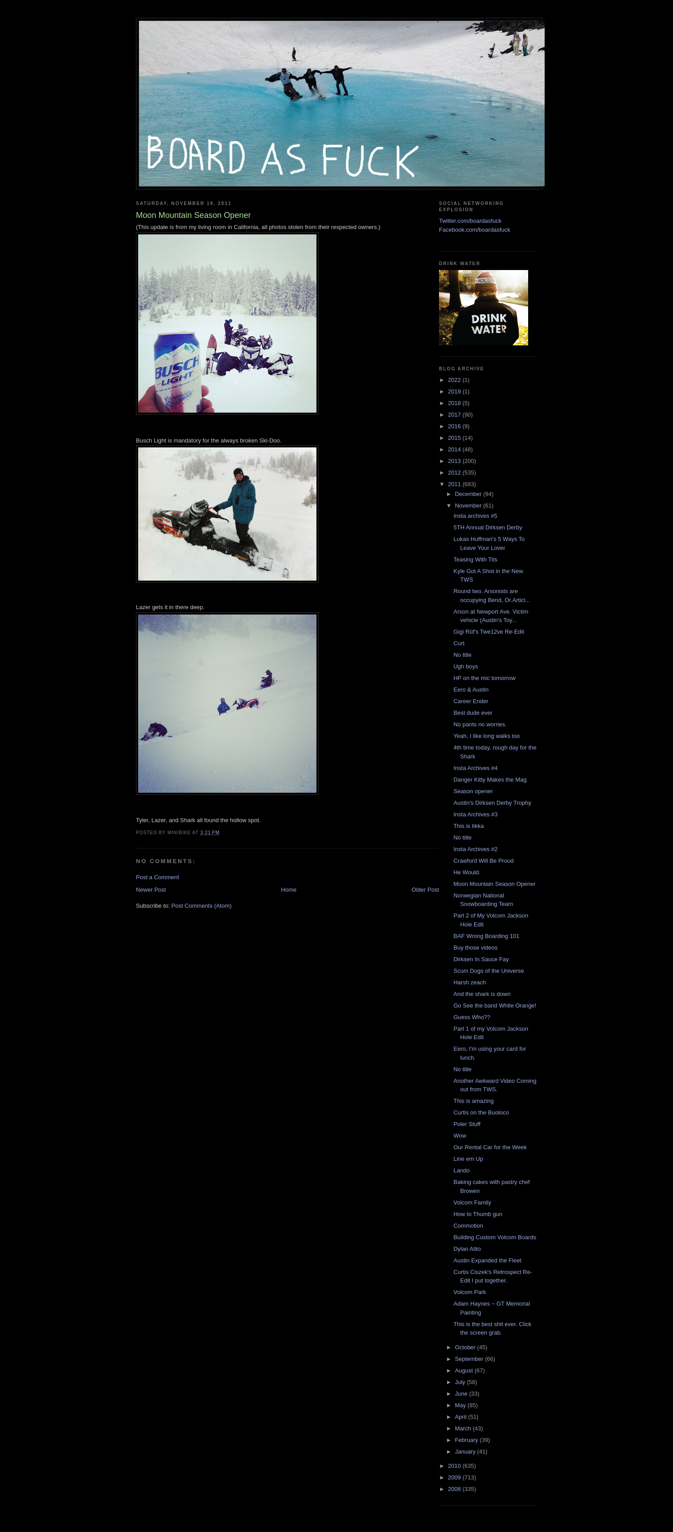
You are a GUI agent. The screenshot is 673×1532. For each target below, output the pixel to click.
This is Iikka (468, 826)
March (464, 1428)
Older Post (425, 889)
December (469, 494)
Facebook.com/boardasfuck (474, 229)
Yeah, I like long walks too (486, 736)
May (461, 1405)
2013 (455, 461)
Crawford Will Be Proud (483, 860)
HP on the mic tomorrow (484, 678)
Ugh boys (465, 666)
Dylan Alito (466, 1248)
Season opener (472, 791)
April (461, 1416)
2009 (455, 1477)
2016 (455, 426)
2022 (455, 380)
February (467, 1440)
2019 (455, 391)
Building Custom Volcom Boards (494, 1237)
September (470, 1359)
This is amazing (473, 1101)
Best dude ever (472, 712)
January (466, 1451)
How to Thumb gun (477, 1214)
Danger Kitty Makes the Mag (489, 779)
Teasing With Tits (475, 559)
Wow (459, 1135)
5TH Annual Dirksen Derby (487, 527)
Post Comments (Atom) (202, 905)
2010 (455, 1465)
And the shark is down (481, 994)
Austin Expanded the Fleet (487, 1260)
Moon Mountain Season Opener (494, 884)
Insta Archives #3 (475, 814)
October (466, 1347)
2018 (455, 403)
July (461, 1382)
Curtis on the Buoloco (481, 1112)
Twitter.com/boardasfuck (470, 220)
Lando (461, 1170)
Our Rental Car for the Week (490, 1147)
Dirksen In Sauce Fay (481, 959)
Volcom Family (472, 1202)
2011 (455, 484)
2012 (455, 472)
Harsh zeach (469, 982)
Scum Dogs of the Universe (488, 970)
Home (289, 889)
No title (462, 654)
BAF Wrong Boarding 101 (486, 936)
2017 (455, 414)
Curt (458, 643)
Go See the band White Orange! (494, 1005)
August (465, 1370)
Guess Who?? (471, 1017)
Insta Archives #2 (475, 849)
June (462, 1393)
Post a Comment (157, 877)
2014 (455, 449)
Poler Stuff (466, 1124)
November (469, 505)
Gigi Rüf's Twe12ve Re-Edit (488, 631)
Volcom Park (469, 1292)
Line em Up (468, 1158)
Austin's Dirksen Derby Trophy (492, 802)
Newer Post (151, 889)
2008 (455, 1489)
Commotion (468, 1225)
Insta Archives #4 (475, 768)
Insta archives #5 (475, 515)
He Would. (466, 872)
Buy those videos (475, 947)
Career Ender (470, 701)
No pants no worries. (479, 724)
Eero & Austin (470, 689)
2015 (455, 437)
